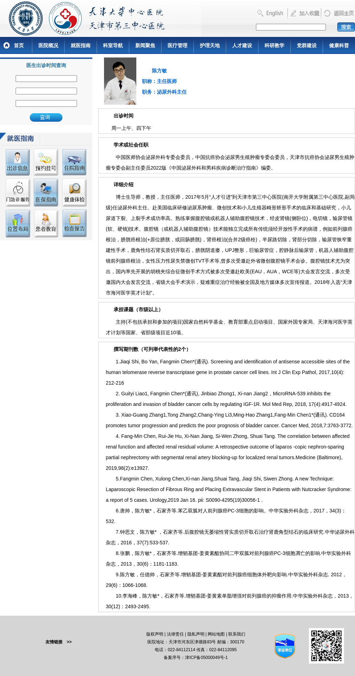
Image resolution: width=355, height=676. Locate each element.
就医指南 (81, 45)
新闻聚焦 (145, 45)
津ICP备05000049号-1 (206, 657)
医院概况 (48, 45)
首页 (19, 45)
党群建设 (307, 45)
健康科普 (339, 45)
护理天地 (210, 45)
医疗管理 (177, 45)
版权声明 (154, 634)
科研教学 (274, 45)
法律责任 (175, 634)
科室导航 (113, 45)
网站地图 (216, 634)
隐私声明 (195, 634)
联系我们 (236, 634)
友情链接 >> (58, 641)
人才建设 (242, 45)
